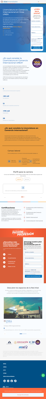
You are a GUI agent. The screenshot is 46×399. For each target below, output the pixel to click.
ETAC (4, 363)
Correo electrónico (35, 26)
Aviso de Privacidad (28, 272)
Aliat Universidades (8, 376)
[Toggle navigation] (38, 1)
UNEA (4, 367)
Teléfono (33, 32)
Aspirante (19, 179)
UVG (4, 370)
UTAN (4, 373)
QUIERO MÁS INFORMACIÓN (37, 47)
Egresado (27, 179)
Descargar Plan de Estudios (23, 394)
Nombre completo (35, 21)
